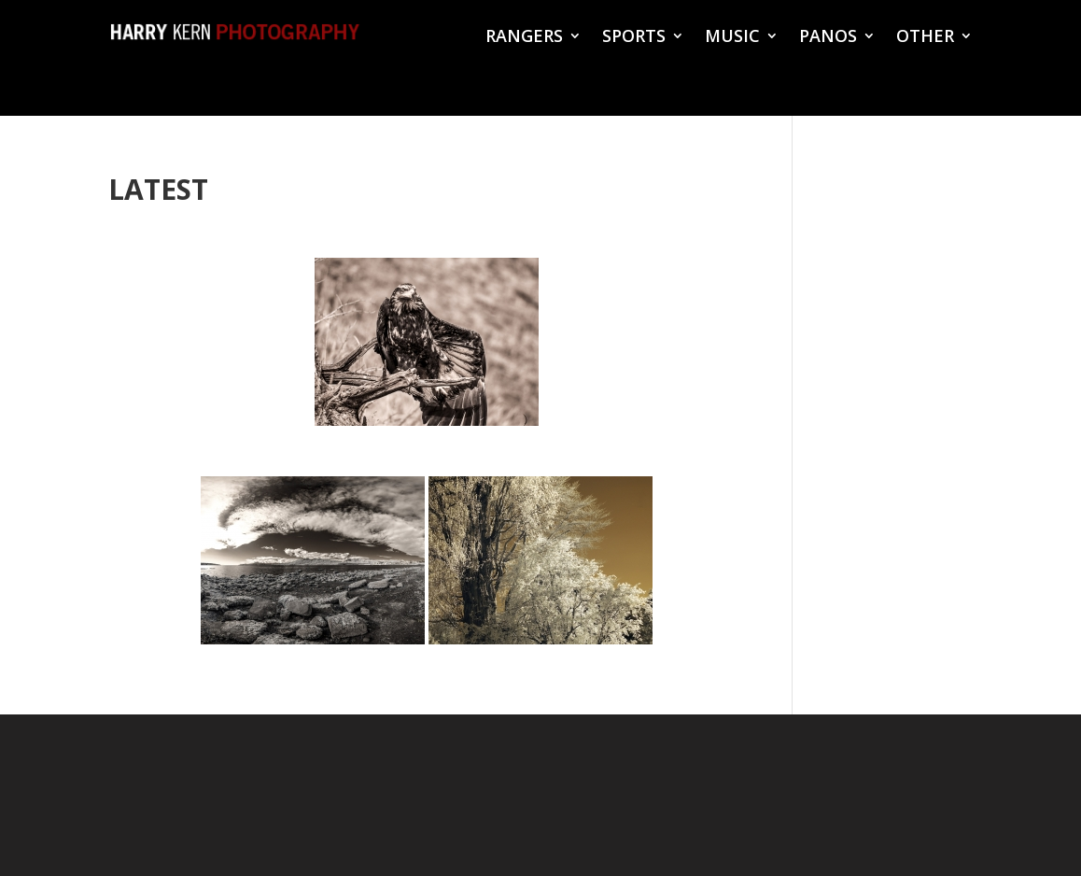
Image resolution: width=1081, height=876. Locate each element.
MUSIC (732, 38)
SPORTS (634, 38)
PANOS (828, 38)
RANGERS (524, 38)
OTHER (925, 38)
